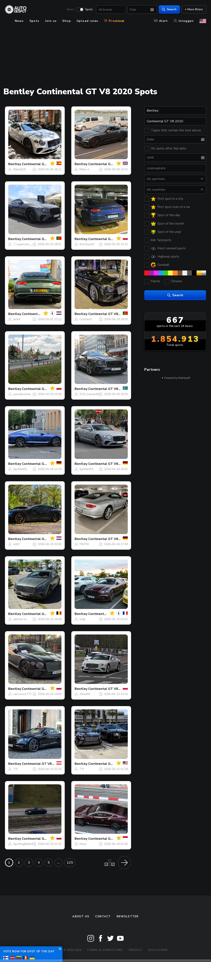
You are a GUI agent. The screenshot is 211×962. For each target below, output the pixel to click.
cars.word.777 (22, 694)
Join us (51, 21)
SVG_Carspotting (91, 394)
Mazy (83, 844)
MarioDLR (19, 169)
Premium (114, 21)
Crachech (86, 319)
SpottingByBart (23, 844)
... (58, 862)
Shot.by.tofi (87, 244)
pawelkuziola (22, 394)
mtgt (83, 619)
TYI (15, 769)
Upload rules (87, 21)
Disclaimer (158, 950)
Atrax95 (85, 694)
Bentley (14, 164)
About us (80, 916)
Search (169, 9)
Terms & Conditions (105, 950)
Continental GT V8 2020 (41, 164)
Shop (66, 21)
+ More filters (194, 9)
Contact (103, 916)
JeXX (16, 544)
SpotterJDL (20, 469)
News (70, 9)
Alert (161, 21)
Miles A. (85, 169)
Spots (89, 9)
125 (70, 862)
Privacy (135, 950)
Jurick (16, 319)
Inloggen (184, 21)
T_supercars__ (22, 244)
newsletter (128, 916)
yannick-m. (20, 619)
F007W (84, 544)
